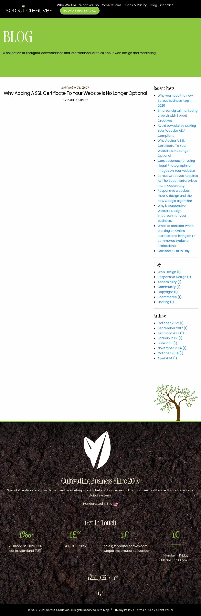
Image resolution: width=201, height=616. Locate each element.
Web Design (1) (169, 272)
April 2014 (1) (167, 358)
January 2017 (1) (170, 338)
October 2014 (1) (170, 353)
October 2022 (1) (171, 323)
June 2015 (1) (167, 343)
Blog (153, 5)
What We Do (89, 5)
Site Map (103, 610)
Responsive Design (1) (174, 277)
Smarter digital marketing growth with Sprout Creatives (177, 115)
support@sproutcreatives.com (127, 551)
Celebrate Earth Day (174, 251)
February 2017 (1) (171, 333)
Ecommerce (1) (170, 297)
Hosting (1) (166, 302)
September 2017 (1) (173, 328)
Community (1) (169, 287)
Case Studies (112, 5)
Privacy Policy (123, 610)
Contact (166, 5)
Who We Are (66, 5)
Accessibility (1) (169, 282)
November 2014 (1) (172, 348)
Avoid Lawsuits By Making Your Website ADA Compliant (177, 130)
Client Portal (164, 610)
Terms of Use (144, 610)
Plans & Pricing (136, 5)
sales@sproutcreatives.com (125, 546)
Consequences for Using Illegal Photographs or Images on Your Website (176, 165)
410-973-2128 (75, 546)
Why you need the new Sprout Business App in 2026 (175, 100)
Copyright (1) (168, 292)
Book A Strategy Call (79, 11)
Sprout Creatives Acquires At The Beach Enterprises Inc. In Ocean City (178, 181)
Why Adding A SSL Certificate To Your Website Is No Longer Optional (75, 93)
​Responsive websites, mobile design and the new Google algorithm (175, 195)
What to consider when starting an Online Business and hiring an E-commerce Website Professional (177, 236)
